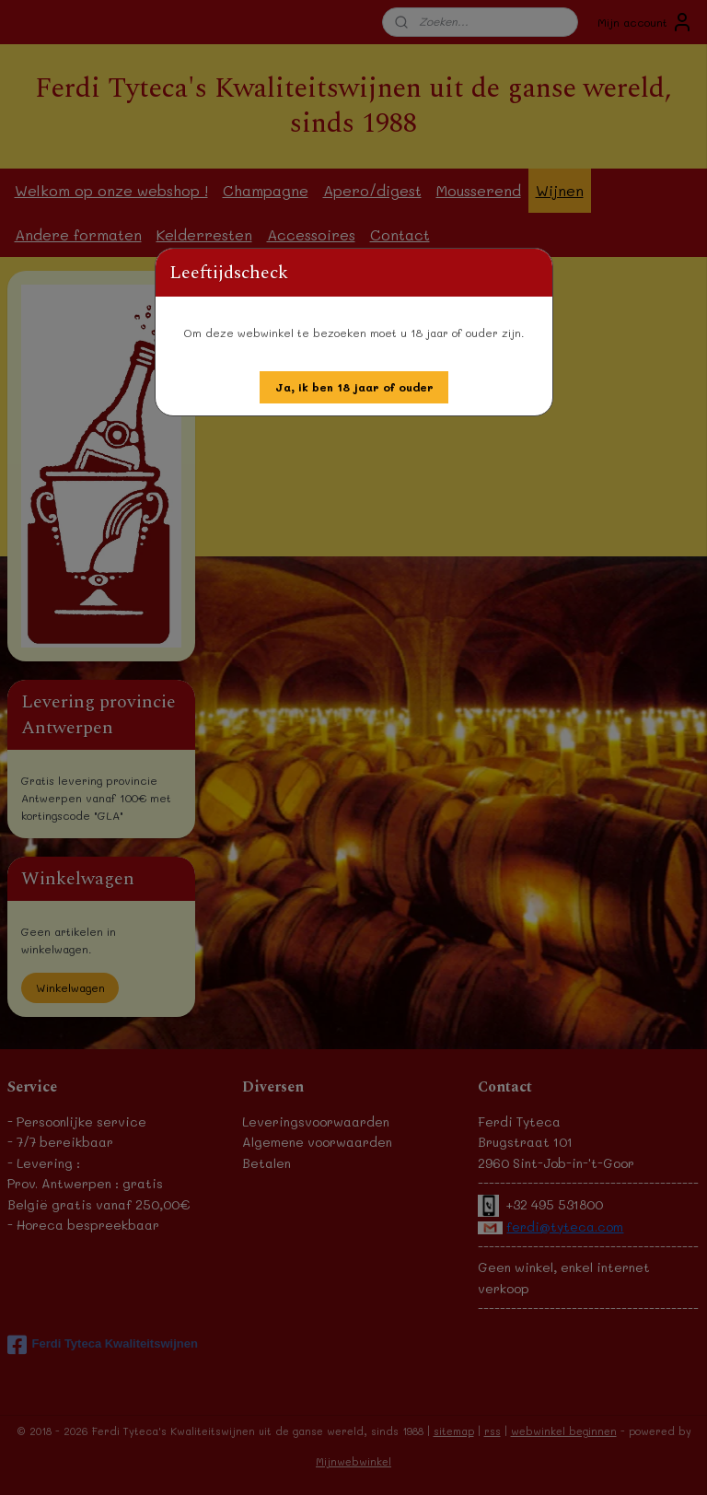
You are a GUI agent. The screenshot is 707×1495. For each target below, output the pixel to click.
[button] (354, 387)
